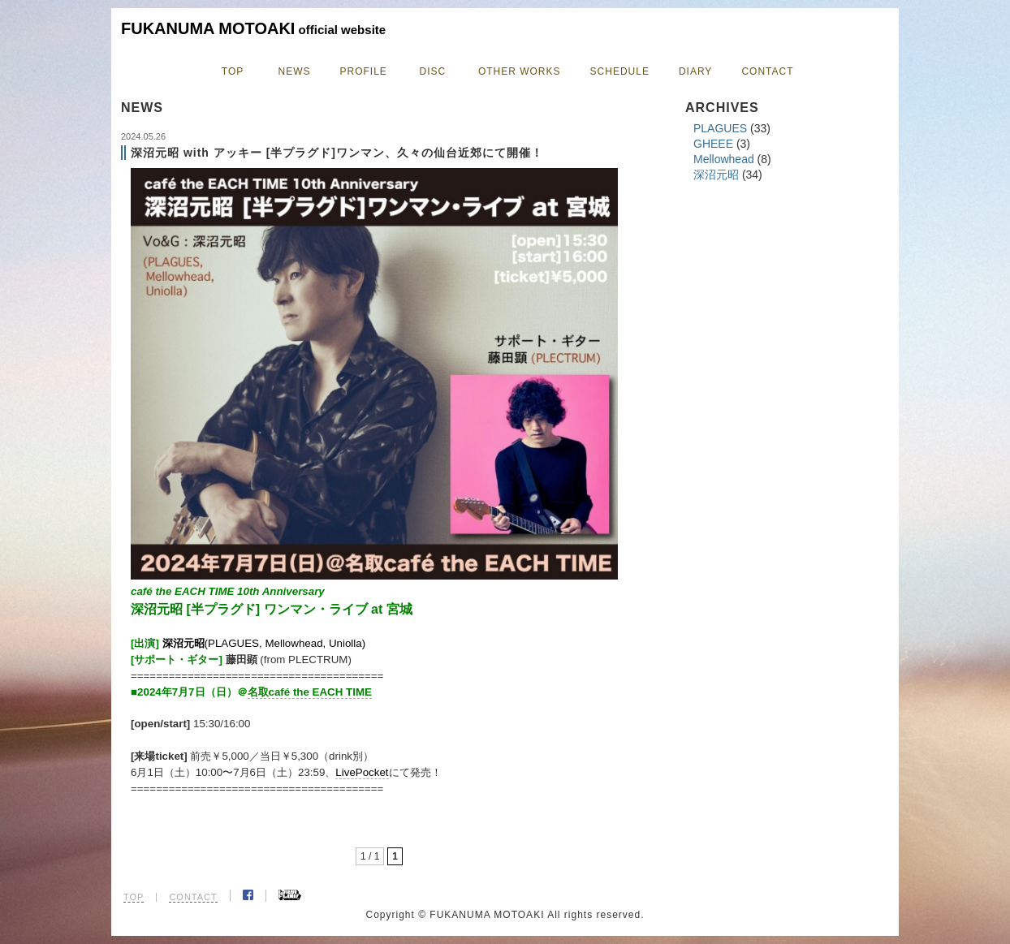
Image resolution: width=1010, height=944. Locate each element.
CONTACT (767, 71)
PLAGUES (720, 128)
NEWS (294, 71)
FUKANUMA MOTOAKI (253, 28)
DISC (433, 71)
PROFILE (363, 71)
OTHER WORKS (519, 71)
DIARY (695, 71)
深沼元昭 (716, 174)
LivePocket (361, 772)
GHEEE (713, 143)
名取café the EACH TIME (310, 692)
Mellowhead (723, 159)
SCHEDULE (620, 71)
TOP (233, 71)
